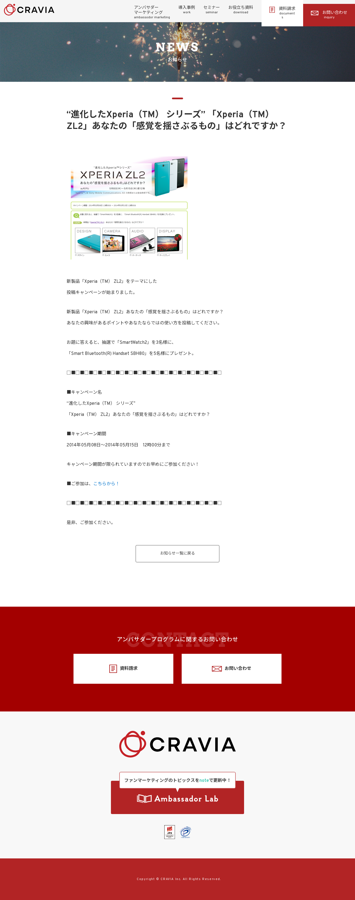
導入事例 (186, 10)
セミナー (211, 10)
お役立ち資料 (240, 10)
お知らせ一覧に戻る (177, 553)
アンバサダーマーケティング (152, 12)
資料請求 (282, 13)
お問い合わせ (329, 15)
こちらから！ (106, 484)
